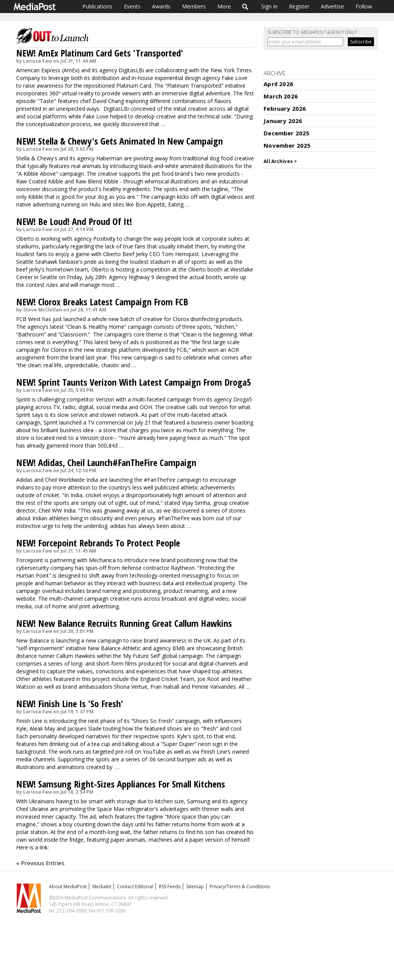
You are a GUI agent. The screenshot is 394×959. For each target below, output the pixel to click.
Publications (97, 6)
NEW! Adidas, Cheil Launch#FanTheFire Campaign (106, 462)
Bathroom (31, 334)
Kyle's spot (190, 736)
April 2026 (278, 84)
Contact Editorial (135, 886)
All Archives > (280, 161)
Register (299, 6)
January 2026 (283, 121)
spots (171, 189)
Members (194, 6)
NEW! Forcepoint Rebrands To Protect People (98, 542)
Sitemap (195, 886)
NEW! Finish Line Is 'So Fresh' (69, 703)
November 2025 (287, 145)
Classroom (73, 334)
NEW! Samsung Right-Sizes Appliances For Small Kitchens (120, 784)
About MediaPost (68, 886)
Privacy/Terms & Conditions (240, 886)
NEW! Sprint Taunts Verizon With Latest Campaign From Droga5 (133, 382)
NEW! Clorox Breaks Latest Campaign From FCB (102, 301)
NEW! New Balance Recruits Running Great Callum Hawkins (124, 623)
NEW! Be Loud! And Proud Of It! (74, 221)
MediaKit (101, 886)
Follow (364, 6)
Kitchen (225, 326)
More (224, 6)
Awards (161, 6)
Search (245, 6)
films (131, 663)
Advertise (332, 6)
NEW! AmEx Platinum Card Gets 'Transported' (99, 53)
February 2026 (285, 108)
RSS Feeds (169, 886)
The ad (87, 816)
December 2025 (286, 133)
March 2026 (281, 96)
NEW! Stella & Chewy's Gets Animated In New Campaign (119, 141)
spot (244, 437)
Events (132, 6)
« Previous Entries (40, 863)
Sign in (269, 6)
